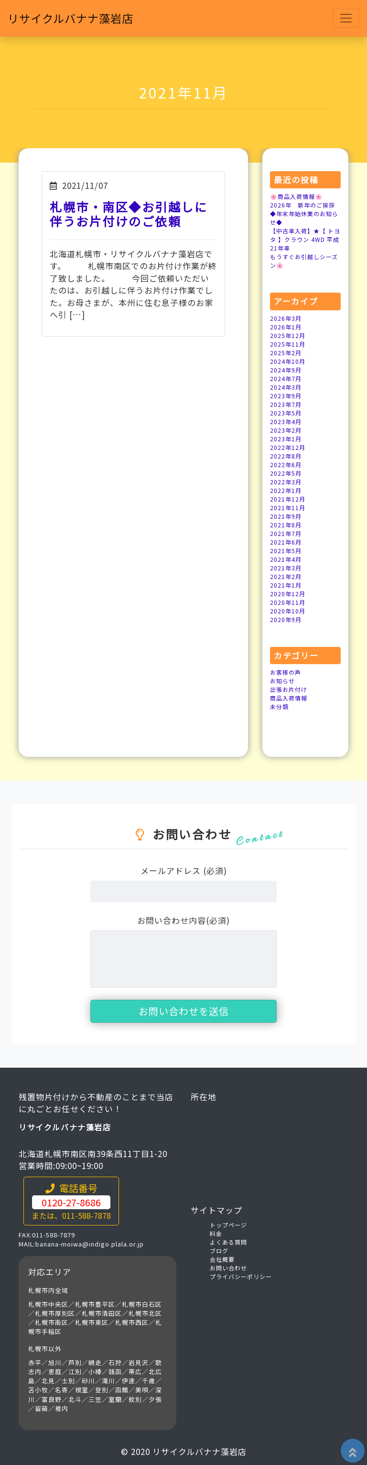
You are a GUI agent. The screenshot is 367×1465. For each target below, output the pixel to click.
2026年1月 (286, 327)
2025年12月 (287, 335)
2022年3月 (286, 482)
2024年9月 (286, 370)
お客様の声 (285, 672)
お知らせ (282, 681)
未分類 (279, 706)
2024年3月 (286, 387)
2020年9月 (286, 619)
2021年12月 (287, 499)
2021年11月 (287, 507)
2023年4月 (286, 421)
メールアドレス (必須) (183, 870)
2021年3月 (286, 568)
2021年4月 (286, 559)
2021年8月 (286, 525)
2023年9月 (286, 396)
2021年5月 (286, 551)
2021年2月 (286, 576)
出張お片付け (288, 689)
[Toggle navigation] (346, 19)
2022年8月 (286, 456)
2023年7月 (286, 404)
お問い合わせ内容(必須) (183, 920)
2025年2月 (286, 353)
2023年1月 (286, 439)
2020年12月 (287, 594)
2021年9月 (286, 516)
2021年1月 (286, 585)
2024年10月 (287, 361)
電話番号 (71, 1201)
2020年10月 (287, 611)
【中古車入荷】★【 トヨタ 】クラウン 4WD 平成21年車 (305, 239)
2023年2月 (286, 430)
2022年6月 (286, 464)
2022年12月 (287, 447)
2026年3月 (286, 318)
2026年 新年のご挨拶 (302, 205)
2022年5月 (286, 473)
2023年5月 (286, 413)
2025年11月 (287, 344)
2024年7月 (286, 378)
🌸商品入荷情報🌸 (296, 196)
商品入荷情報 (288, 698)
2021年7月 (286, 533)
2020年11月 (287, 602)
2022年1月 (286, 490)
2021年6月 (286, 542)
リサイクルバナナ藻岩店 (76, 18)
